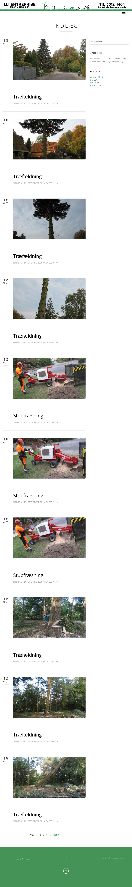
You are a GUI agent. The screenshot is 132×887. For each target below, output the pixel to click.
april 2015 (94, 82)
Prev (31, 834)
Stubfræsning (28, 415)
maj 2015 (94, 79)
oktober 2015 (96, 76)
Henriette (27, 103)
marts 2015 (95, 85)
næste (56, 834)
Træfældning (27, 96)
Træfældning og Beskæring (46, 103)
